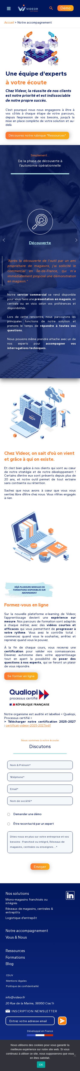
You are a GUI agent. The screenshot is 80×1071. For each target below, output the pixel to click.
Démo (65, 8)
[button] (3, 280)
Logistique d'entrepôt (21, 918)
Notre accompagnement (27, 930)
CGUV (9, 975)
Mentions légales (16, 980)
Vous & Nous (16, 937)
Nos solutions (17, 893)
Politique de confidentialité (22, 986)
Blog (10, 963)
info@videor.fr (15, 997)
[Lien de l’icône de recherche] (51, 8)
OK (41, 1064)
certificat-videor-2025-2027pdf (28, 725)
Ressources (15, 950)
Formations (15, 957)
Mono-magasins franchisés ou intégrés (27, 901)
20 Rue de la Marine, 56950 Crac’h (30, 1003)
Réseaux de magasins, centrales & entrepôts (29, 910)
